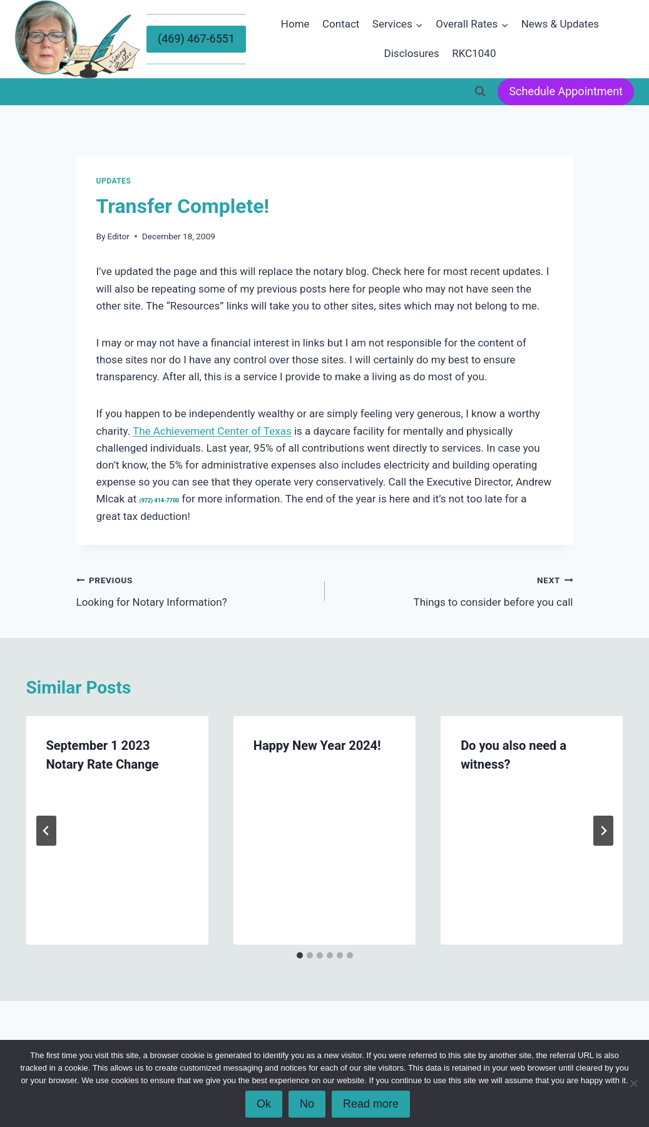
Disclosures (411, 53)
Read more (371, 1104)
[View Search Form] (480, 91)
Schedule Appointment (566, 91)
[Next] (603, 831)
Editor (119, 236)
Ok (264, 1104)
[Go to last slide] (46, 831)
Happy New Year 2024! (317, 745)
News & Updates (560, 24)
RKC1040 (474, 53)
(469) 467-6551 (196, 38)
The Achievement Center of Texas (212, 431)
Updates (113, 181)
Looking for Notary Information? (195, 589)
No (307, 1104)
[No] (633, 1083)
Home (295, 24)
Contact (340, 24)
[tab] (300, 955)
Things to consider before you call (454, 589)
